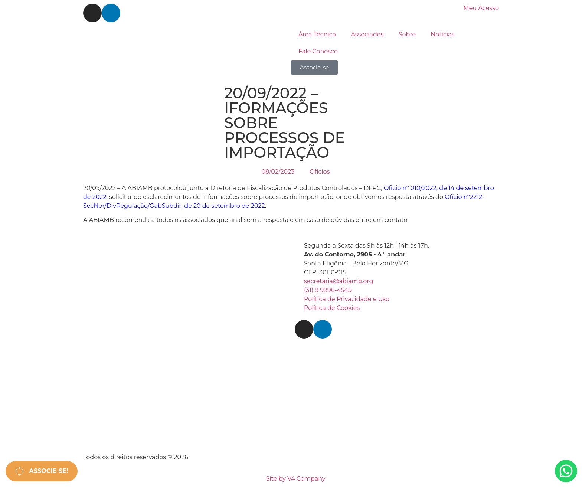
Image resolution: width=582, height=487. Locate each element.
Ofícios (320, 171)
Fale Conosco (318, 51)
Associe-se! (41, 471)
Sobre (407, 34)
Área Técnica (317, 34)
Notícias (442, 34)
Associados (367, 34)
